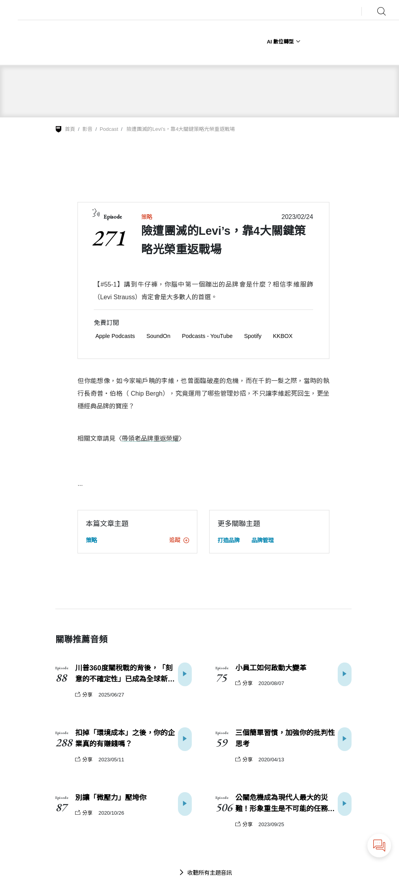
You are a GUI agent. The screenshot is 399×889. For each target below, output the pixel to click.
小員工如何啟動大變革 (270, 668)
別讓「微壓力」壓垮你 (110, 798)
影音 (87, 129)
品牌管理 (263, 540)
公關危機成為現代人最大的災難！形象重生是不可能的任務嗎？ (281, 804)
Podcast (109, 129)
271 (108, 237)
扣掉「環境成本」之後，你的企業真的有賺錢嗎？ (125, 738)
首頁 (70, 129)
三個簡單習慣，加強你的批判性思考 (285, 738)
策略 (146, 217)
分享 (84, 695)
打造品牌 (228, 540)
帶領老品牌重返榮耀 (150, 438)
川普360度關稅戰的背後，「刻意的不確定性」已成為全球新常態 (125, 674)
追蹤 (179, 540)
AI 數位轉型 (284, 42)
